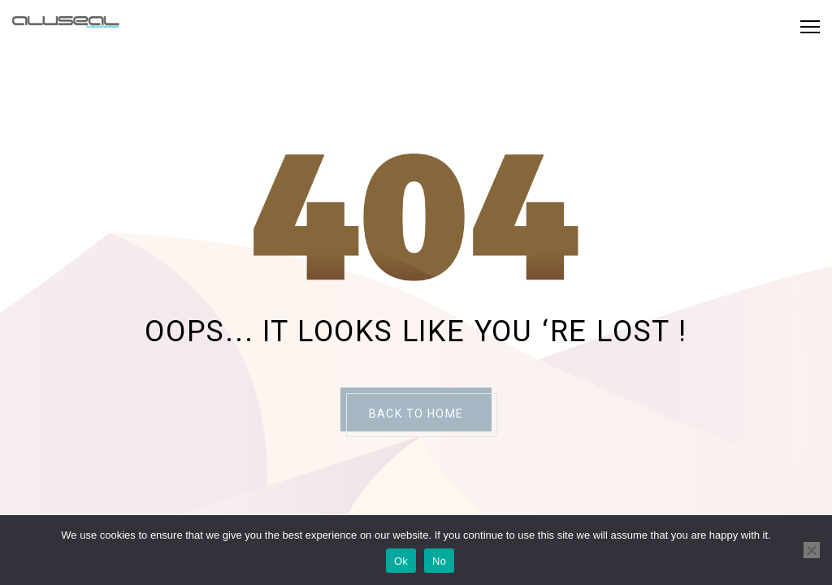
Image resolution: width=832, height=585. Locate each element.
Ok (401, 561)
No (439, 561)
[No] (812, 550)
